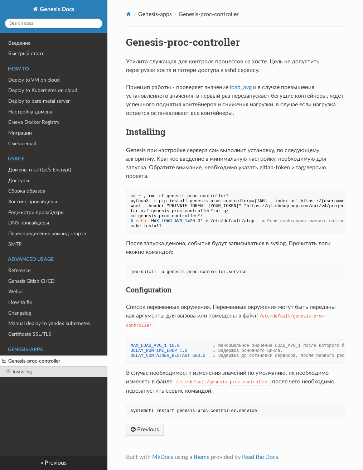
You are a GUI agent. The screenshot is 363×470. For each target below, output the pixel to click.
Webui (15, 291)
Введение (19, 43)
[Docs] (128, 14)
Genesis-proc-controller (31, 361)
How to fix (20, 302)
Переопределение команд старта (47, 233)
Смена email (22, 143)
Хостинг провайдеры (32, 201)
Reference (19, 270)
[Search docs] (54, 23)
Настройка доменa (30, 112)
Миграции (20, 133)
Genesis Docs (56, 9)
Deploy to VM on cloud (34, 80)
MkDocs (162, 457)
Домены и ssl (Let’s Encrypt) (39, 170)
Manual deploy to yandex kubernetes (49, 323)
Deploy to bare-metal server (39, 101)
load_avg (241, 87)
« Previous (54, 463)
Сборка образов (26, 191)
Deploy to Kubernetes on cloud (42, 90)
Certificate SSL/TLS (29, 334)
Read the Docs (260, 457)
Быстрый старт (26, 53)
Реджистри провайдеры (36, 212)
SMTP (14, 244)
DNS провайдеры (28, 223)
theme (201, 457)
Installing (19, 372)
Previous (145, 429)
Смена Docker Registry (33, 122)
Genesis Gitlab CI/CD (31, 281)
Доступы (18, 180)
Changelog (19, 313)
